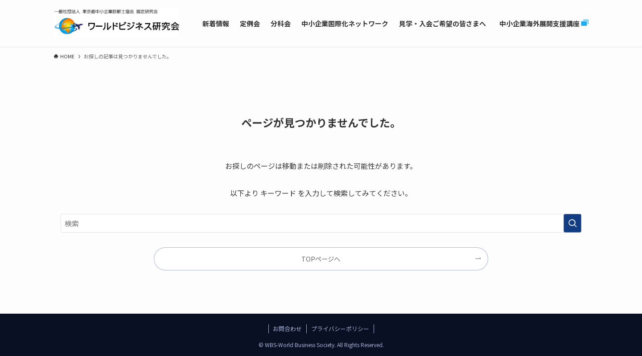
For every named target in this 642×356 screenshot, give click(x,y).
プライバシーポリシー (340, 328)
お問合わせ (287, 328)
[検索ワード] (321, 223)
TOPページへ (320, 258)
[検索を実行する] (572, 223)
